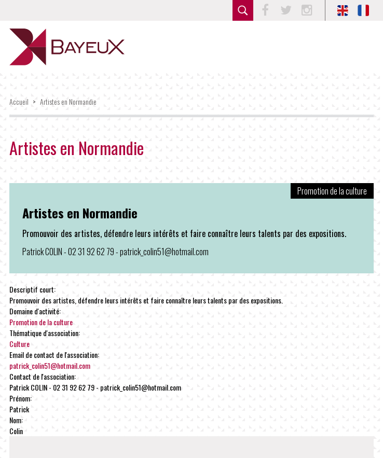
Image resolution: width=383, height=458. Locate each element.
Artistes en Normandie (68, 101)
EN (342, 10)
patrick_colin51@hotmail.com (49, 365)
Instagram (306, 10)
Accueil (19, 101)
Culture (19, 343)
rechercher (242, 10)
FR (363, 10)
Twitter (286, 10)
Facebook (265, 10)
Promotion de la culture (41, 321)
